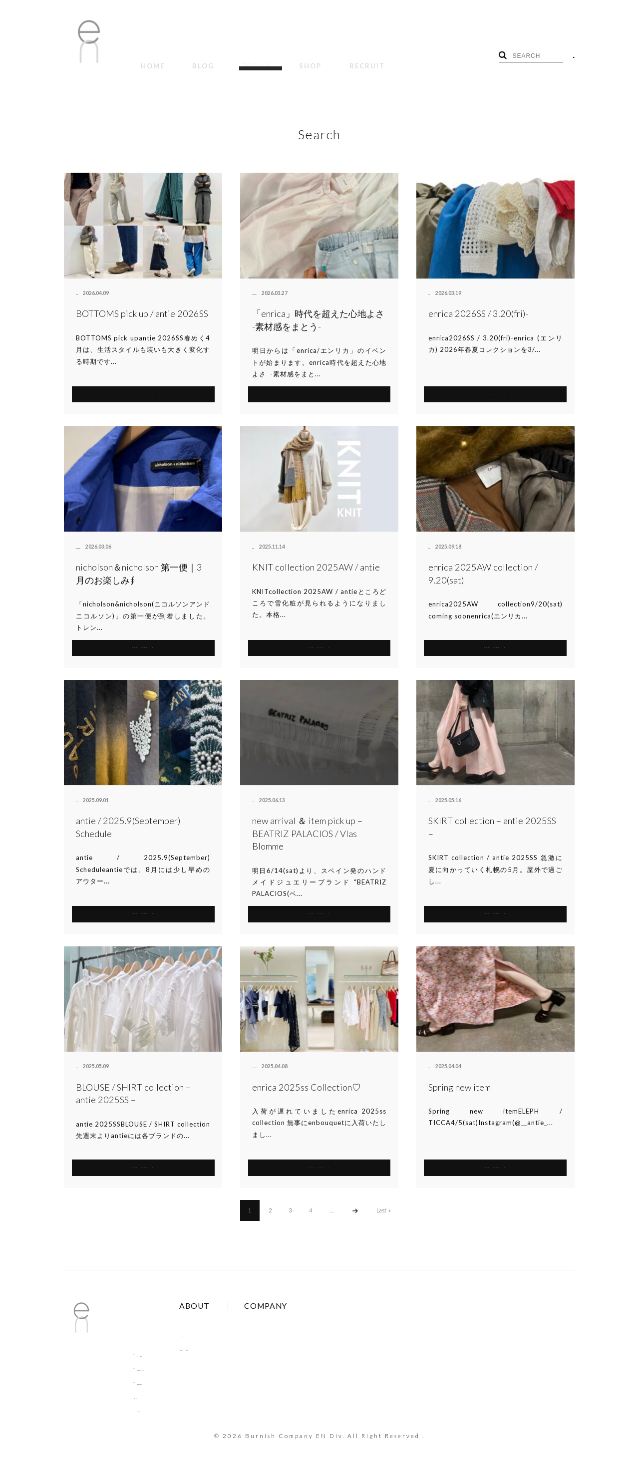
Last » (384, 1197)
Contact (288, 1323)
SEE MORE (143, 380)
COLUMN (151, 1357)
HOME (146, 59)
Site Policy (216, 1337)
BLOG (183, 59)
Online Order (221, 1323)
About (285, 1309)
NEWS (146, 1343)
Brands (211, 1309)
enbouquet (266, 281)
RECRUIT (305, 59)
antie (82, 281)
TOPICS (223, 59)
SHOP (263, 59)
